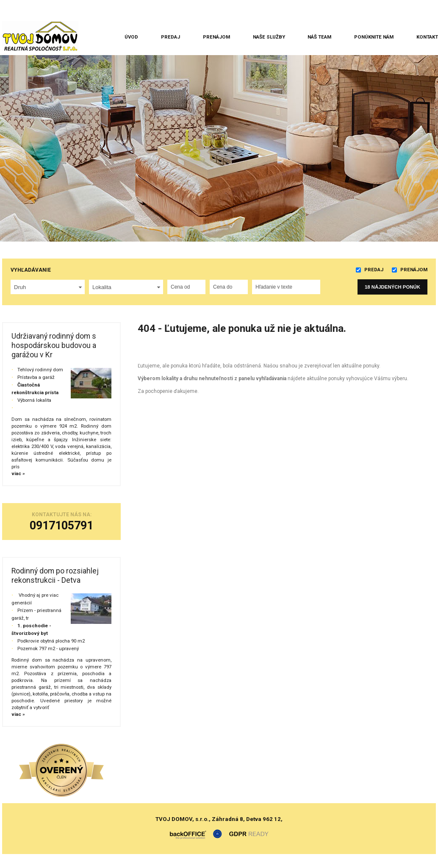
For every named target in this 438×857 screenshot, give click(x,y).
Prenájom (216, 37)
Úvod (131, 37)
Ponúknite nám (374, 37)
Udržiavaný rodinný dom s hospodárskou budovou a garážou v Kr (53, 345)
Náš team (319, 37)
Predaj (170, 37)
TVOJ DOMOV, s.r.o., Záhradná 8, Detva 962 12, (219, 819)
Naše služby (269, 37)
